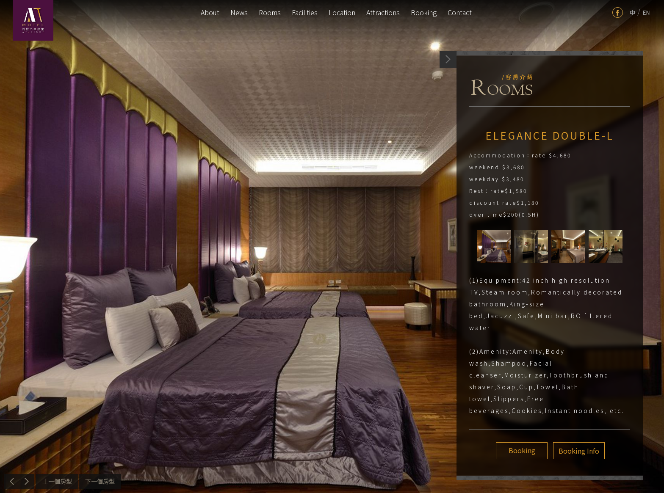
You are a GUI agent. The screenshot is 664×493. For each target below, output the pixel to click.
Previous (57, 481)
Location (342, 12)
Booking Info (577, 451)
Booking (424, 12)
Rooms (270, 12)
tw (632, 12)
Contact (460, 12)
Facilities (305, 12)
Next (100, 481)
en (646, 12)
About (210, 12)
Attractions (383, 12)
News (239, 12)
